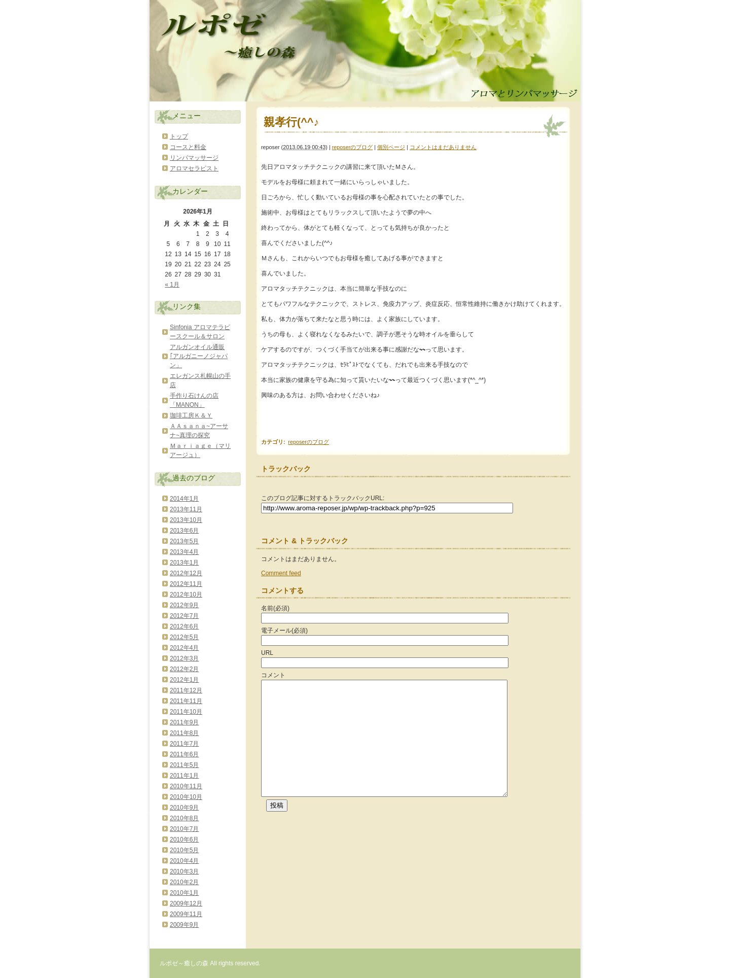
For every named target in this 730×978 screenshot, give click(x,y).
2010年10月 (186, 796)
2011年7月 (184, 743)
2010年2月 (184, 882)
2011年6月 (184, 754)
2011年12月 (186, 690)
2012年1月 (184, 679)
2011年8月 (184, 733)
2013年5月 (184, 541)
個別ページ (391, 147)
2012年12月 (186, 573)
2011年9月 (184, 722)
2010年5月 (184, 850)
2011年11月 (186, 701)
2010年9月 (184, 807)
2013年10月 (186, 519)
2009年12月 (186, 903)
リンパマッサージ (194, 157)
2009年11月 (186, 914)
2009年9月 (184, 924)
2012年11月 (186, 583)
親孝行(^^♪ (291, 122)
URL (267, 652)
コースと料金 (188, 147)
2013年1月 (184, 562)
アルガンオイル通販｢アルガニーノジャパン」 (199, 356)
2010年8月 (184, 818)
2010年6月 (184, 839)
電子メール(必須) (284, 630)
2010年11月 (186, 786)
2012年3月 (184, 658)
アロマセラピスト (194, 168)
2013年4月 (184, 551)
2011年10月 (186, 711)
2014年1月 (184, 498)
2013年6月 (184, 530)
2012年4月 (184, 647)
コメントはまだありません (443, 147)
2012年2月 (184, 669)
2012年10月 (186, 594)
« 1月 (172, 284)
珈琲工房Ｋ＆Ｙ (191, 415)
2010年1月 (184, 892)
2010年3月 (184, 871)
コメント (273, 675)
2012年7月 (184, 615)
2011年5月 (184, 765)
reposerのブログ (352, 147)
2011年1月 (184, 775)
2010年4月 (184, 860)
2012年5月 (184, 637)
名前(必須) (275, 608)
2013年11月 (186, 509)
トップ (179, 136)
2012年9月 (184, 605)
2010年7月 (184, 828)
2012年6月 (184, 626)
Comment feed (281, 573)
